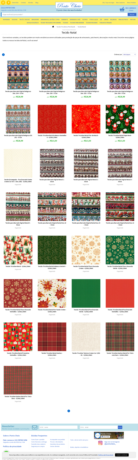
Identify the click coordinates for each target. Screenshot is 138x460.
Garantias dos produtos (57, 444)
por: (14, 97)
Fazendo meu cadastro (38, 444)
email (82, 427)
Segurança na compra (38, 446)
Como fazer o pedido (37, 439)
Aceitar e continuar (122, 455)
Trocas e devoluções (56, 442)
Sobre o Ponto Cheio (11, 435)
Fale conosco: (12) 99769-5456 (15, 441)
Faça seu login (110, 3)
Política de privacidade (12, 446)
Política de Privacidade (105, 455)
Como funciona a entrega (39, 442)
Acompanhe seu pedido (57, 439)
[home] (69, 11)
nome (41, 427)
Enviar (120, 427)
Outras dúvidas (55, 446)
